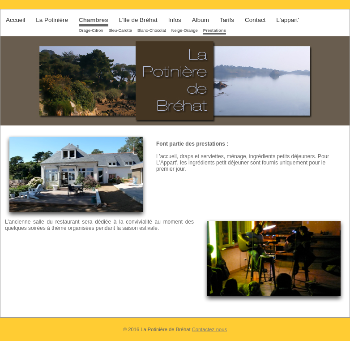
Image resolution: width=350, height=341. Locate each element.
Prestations (214, 30)
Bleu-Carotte (120, 30)
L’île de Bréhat (138, 20)
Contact (255, 20)
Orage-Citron (91, 30)
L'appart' (287, 20)
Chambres (93, 20)
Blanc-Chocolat (151, 30)
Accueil (15, 20)
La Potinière (52, 20)
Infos (174, 20)
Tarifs (227, 20)
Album (200, 20)
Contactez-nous (209, 329)
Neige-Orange (184, 30)
